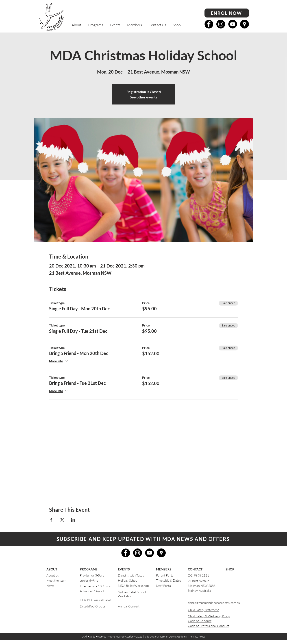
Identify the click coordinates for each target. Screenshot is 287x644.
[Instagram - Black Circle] (220, 24)
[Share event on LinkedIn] (73, 520)
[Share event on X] (62, 520)
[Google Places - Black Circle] (244, 24)
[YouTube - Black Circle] (232, 24)
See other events (143, 97)
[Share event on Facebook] (51, 520)
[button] (76, 25)
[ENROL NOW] (226, 13)
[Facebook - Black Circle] (208, 24)
